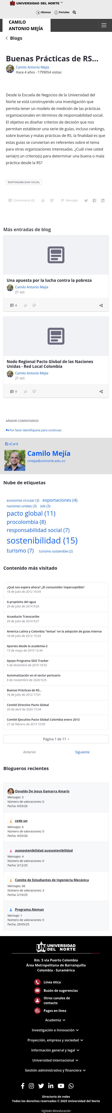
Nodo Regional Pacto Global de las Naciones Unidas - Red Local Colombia (50, 364)
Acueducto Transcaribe (23, 616)
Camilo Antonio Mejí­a (32, 67)
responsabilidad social (24, 182)
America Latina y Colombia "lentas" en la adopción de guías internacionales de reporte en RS (54, 631)
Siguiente (82, 752)
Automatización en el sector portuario (33, 675)
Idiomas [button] (43, 12)
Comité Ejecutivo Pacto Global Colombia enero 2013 (43, 719)
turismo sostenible (56, 551)
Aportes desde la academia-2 (27, 646)
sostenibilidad (42, 540)
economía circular (23, 500)
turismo (20, 550)
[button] (74, 12)
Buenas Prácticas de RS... (24, 690)
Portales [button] (61, 12)
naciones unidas (22, 506)
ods (45, 506)
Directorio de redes (56, 1097)
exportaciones (60, 500)
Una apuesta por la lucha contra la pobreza (49, 280)
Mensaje (69, 200)
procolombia (26, 522)
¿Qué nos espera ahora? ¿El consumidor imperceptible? (45, 587)
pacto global (31, 513)
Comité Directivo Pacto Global (28, 705)
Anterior (29, 752)
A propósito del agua (21, 602)
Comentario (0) (21, 200)
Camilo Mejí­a (49, 453)
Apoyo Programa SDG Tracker (27, 661)
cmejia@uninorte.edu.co (46, 461)
